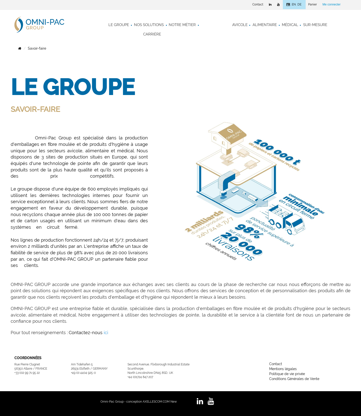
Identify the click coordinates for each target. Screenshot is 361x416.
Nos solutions (149, 25)
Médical (290, 25)
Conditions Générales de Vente (294, 379)
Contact (257, 4)
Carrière (152, 34)
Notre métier (182, 25)
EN (294, 4)
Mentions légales (283, 369)
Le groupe (118, 25)
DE (299, 4)
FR (288, 4)
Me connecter (332, 4)
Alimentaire (265, 25)
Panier (312, 4)
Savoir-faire (37, 48)
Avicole (240, 25)
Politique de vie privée (287, 374)
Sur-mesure (315, 25)
